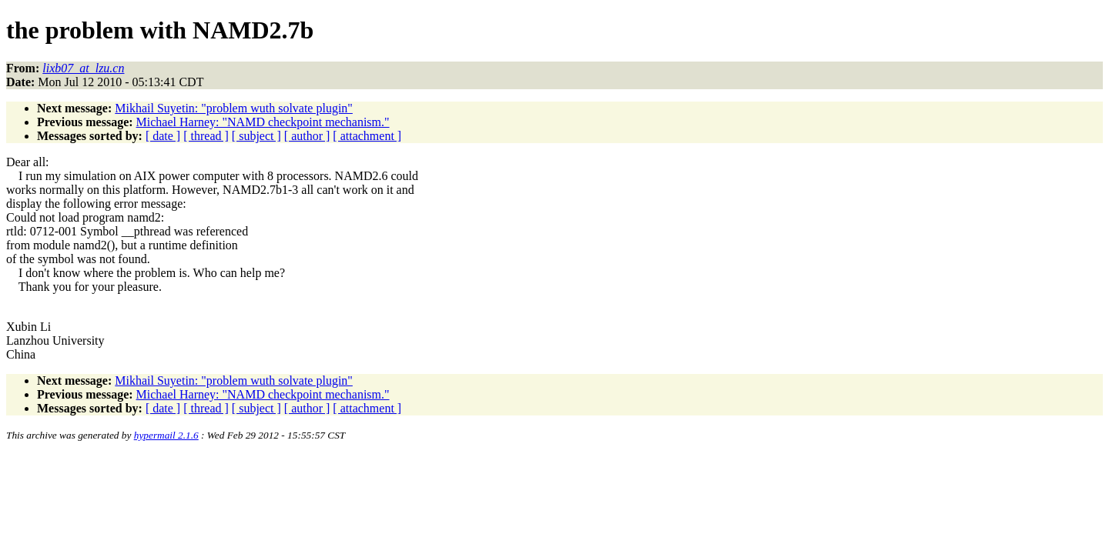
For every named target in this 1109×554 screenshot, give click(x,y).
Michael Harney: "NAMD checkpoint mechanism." (263, 121)
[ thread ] (206, 135)
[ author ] (307, 135)
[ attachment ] (367, 135)
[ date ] (163, 135)
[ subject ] (256, 135)
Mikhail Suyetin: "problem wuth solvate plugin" (234, 108)
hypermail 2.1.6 (166, 435)
